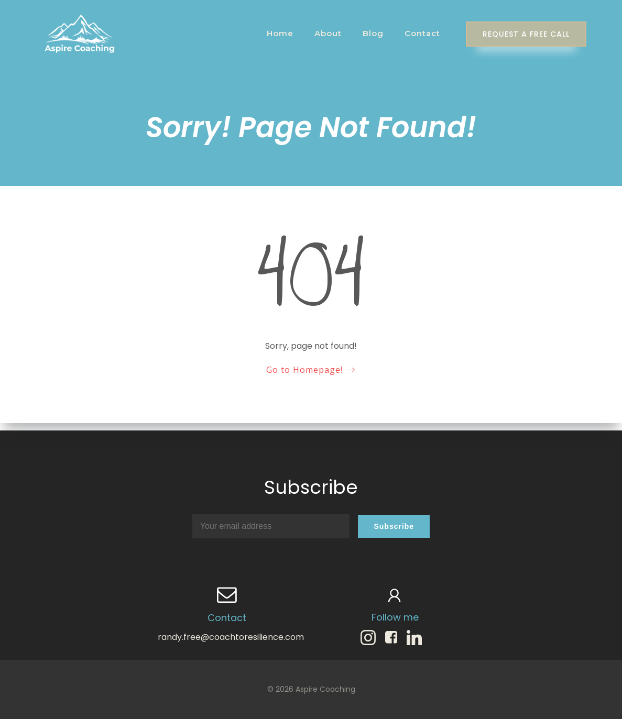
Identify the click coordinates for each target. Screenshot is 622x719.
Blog (369, 34)
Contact (419, 34)
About (324, 34)
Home (276, 34)
